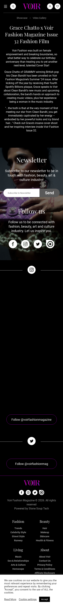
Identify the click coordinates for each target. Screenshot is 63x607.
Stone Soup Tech (39, 508)
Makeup (44, 532)
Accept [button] (44, 599)
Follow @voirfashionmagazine (31, 419)
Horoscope (18, 569)
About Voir (44, 556)
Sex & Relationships (18, 560)
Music (18, 556)
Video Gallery (39, 18)
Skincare (44, 536)
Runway (18, 540)
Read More (10, 599)
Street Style (18, 536)
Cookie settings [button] (28, 599)
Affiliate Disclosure (45, 573)
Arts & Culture (18, 564)
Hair (45, 528)
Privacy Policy (44, 564)
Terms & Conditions (44, 569)
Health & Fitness (45, 540)
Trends (18, 528)
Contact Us (45, 560)
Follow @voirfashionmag (31, 464)
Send (49, 193)
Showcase (22, 18)
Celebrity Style (18, 532)
